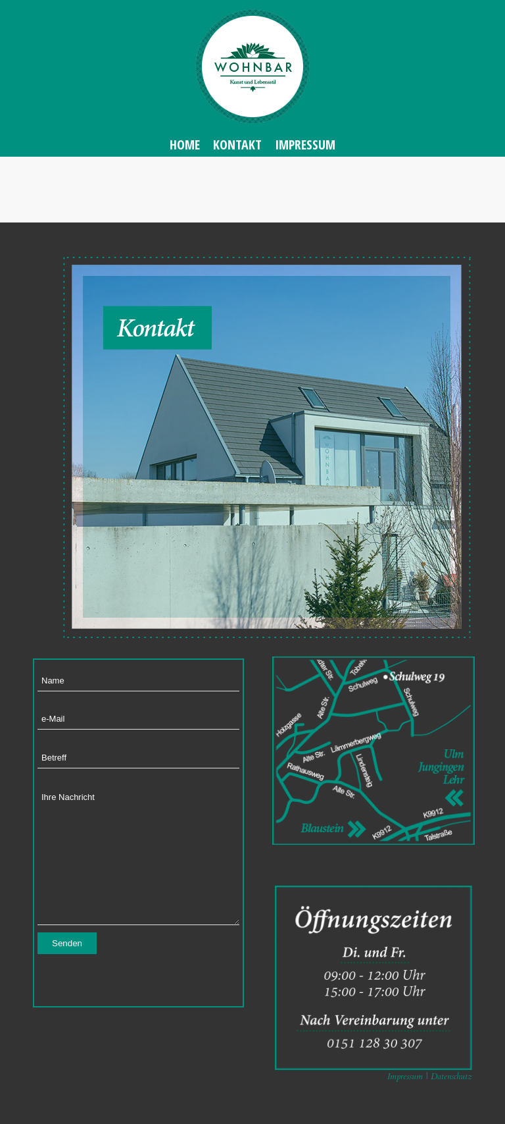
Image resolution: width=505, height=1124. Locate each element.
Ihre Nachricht (138, 855)
